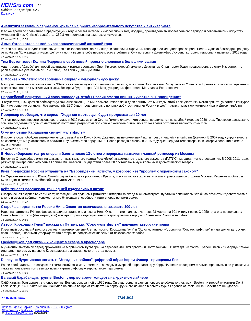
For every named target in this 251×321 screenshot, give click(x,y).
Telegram (66, 307)
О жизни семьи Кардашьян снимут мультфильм (43, 132)
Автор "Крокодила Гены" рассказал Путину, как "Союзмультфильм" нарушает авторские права (85, 224)
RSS (55, 307)
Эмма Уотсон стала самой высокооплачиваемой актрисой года (56, 44)
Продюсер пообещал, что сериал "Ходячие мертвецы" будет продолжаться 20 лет (74, 115)
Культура (7, 13)
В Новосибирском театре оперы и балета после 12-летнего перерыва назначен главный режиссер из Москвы (97, 154)
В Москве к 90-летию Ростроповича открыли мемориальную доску (60, 79)
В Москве (27, 310)
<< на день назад (13, 297)
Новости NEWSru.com (19, 313)
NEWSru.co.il (10, 310)
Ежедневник (42, 307)
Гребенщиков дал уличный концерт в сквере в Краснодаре (53, 242)
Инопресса (42, 310)
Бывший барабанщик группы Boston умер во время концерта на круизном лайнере (74, 277)
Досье (18, 307)
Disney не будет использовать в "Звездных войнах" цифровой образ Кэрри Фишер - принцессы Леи (89, 260)
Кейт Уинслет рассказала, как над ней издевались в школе (52, 189)
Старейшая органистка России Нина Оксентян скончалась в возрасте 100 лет (69, 207)
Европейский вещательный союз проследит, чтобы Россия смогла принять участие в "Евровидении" (91, 97)
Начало (7, 307)
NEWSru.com (17, 5)
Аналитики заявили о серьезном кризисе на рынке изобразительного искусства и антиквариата (86, 26)
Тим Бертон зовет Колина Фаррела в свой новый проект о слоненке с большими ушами (78, 62)
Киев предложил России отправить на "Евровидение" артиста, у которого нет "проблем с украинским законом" (99, 171)
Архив (28, 307)
